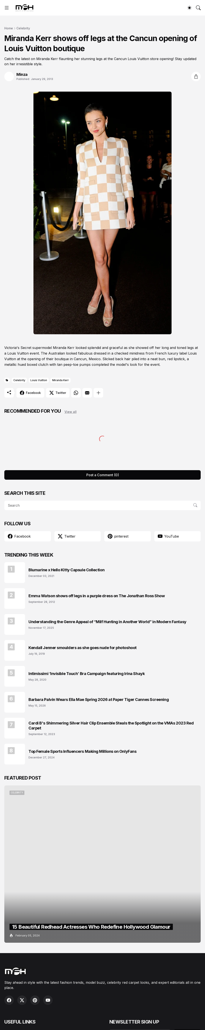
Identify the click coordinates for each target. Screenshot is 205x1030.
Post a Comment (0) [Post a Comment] (102, 475)
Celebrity (23, 28)
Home (8, 28)
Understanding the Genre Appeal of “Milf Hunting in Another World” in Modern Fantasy (107, 621)
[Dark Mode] (189, 7)
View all (71, 412)
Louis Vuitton (38, 380)
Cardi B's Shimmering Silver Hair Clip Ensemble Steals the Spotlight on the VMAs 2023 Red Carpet (111, 725)
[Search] (198, 7)
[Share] (196, 76)
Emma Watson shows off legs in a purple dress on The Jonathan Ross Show (96, 596)
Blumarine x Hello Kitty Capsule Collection (66, 570)
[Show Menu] (6, 7)
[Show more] (98, 393)
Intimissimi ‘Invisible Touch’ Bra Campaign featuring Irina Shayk (86, 673)
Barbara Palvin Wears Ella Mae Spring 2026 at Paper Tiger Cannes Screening (98, 699)
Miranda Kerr (60, 380)
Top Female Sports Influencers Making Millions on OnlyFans (82, 751)
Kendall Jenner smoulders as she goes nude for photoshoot (82, 647)
